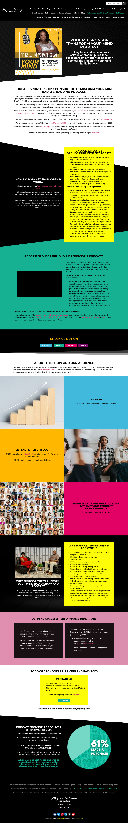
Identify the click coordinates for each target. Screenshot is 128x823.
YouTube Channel (91, 644)
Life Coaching (79, 13)
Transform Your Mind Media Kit (47, 17)
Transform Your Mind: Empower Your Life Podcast (48, 9)
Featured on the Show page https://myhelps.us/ (64, 708)
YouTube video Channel (90, 317)
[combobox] (114, 3)
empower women (80, 111)
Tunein (49, 317)
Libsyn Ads (95, 133)
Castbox (61, 317)
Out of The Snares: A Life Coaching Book (110, 9)
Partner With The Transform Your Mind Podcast (79, 17)
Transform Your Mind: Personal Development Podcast (52, 13)
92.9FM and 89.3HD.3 (58, 123)
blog (78, 644)
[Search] (124, 3)
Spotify (54, 317)
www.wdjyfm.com (106, 119)
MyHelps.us (61, 818)
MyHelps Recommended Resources (112, 17)
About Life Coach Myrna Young (81, 9)
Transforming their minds (26, 113)
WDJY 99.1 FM (29, 454)
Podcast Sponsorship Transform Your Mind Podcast (106, 13)
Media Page (45, 127)
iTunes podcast (40, 317)
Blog (104, 317)
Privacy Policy (80, 818)
